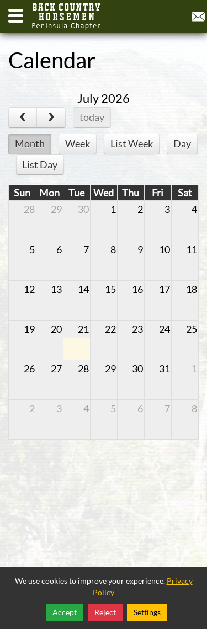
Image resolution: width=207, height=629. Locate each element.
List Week (131, 143)
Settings (147, 612)
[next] (50, 117)
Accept (64, 612)
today (91, 117)
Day (182, 143)
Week (77, 143)
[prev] (22, 117)
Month (30, 143)
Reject (105, 612)
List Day (39, 164)
